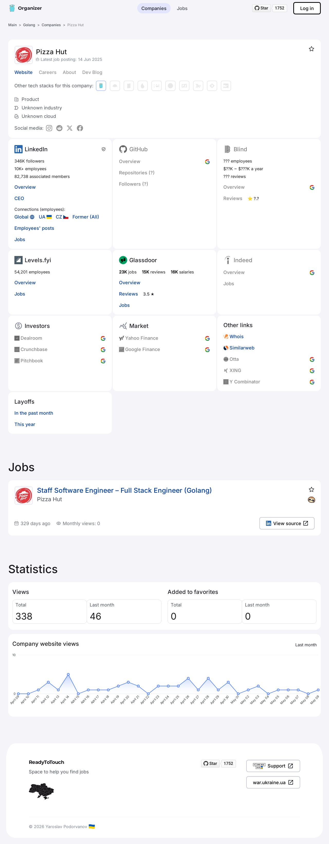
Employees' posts (34, 228)
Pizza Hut (49, 499)
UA (42, 217)
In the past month (33, 413)
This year (24, 424)
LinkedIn (36, 149)
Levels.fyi (38, 260)
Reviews (128, 294)
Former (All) (85, 217)
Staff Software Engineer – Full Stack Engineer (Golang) (124, 490)
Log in (307, 8)
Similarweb (242, 347)
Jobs (182, 8)
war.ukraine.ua (273, 782)
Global (21, 217)
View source (287, 523)
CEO (19, 198)
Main (12, 25)
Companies (154, 8)
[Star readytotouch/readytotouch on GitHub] (261, 8)
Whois (237, 336)
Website (23, 72)
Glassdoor (143, 260)
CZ (59, 217)
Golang (29, 25)
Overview (25, 187)
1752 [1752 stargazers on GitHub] (279, 8)
